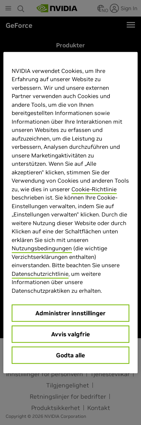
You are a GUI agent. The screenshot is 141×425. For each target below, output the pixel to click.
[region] (70, 213)
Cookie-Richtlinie (94, 189)
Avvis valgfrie (70, 334)
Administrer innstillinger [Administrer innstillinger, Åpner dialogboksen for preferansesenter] (70, 313)
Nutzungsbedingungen (42, 248)
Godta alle (70, 355)
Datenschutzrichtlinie (40, 273)
